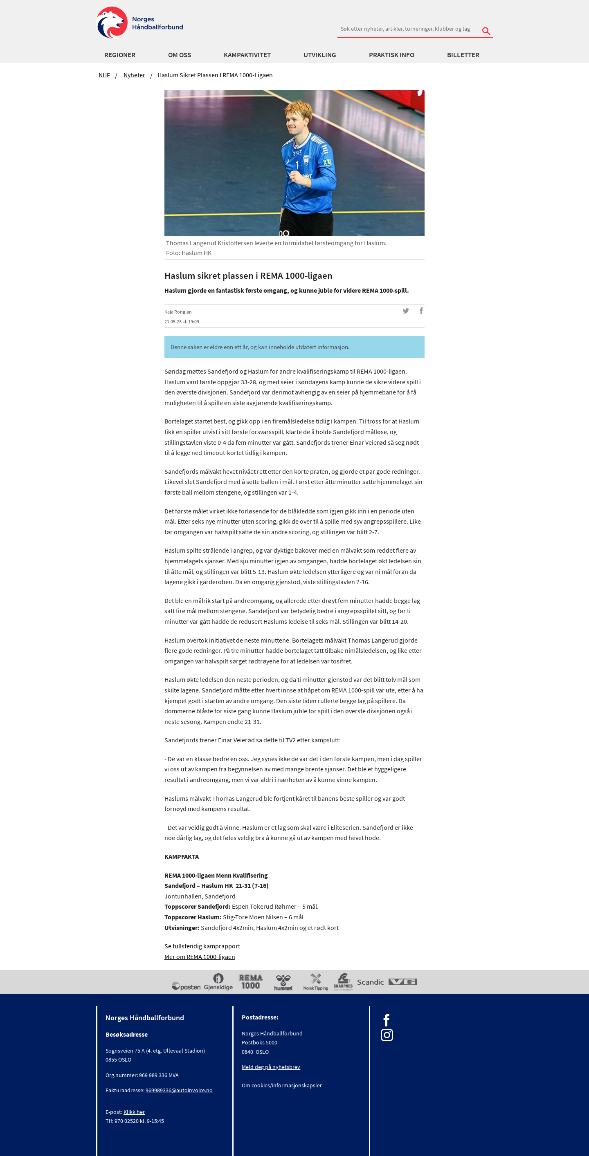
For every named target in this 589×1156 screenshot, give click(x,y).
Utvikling (319, 54)
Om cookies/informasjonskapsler (282, 1085)
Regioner (119, 54)
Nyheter (134, 75)
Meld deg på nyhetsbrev (271, 1067)
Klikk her (134, 1112)
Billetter (463, 54)
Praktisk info (391, 54)
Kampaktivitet (247, 54)
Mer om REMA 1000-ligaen (199, 956)
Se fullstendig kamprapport (202, 946)
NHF (104, 75)
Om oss (179, 54)
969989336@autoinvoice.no (179, 1090)
